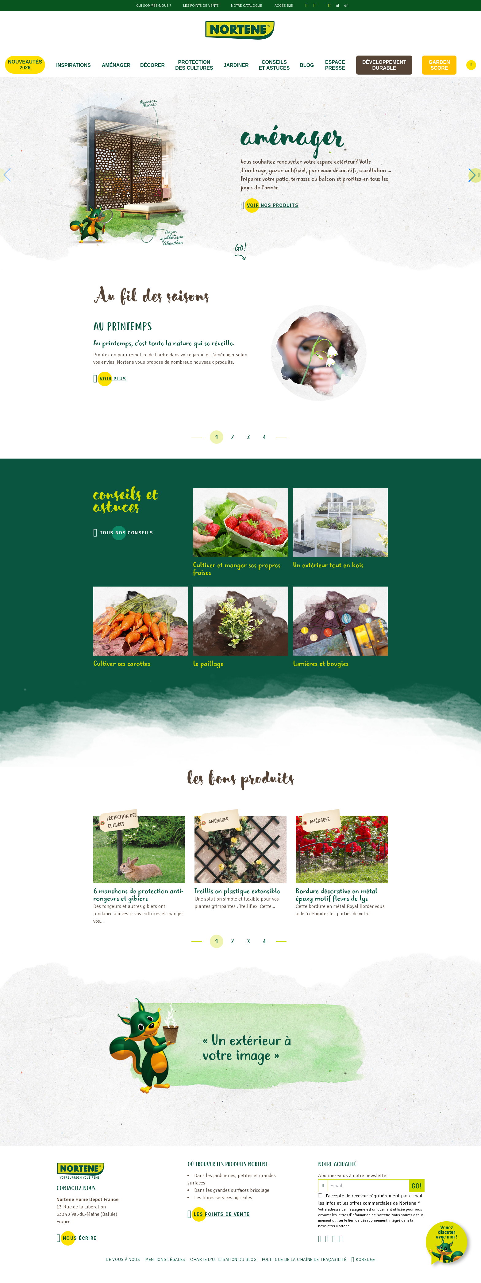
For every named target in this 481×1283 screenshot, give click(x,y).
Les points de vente (201, 5)
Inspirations (73, 65)
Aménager (116, 65)
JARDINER (236, 65)
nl (337, 5)
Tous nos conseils (126, 533)
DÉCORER (152, 65)
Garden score (439, 65)
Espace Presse (335, 65)
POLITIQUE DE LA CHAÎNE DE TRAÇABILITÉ (304, 1259)
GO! (417, 1186)
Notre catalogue (246, 5)
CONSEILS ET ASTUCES (274, 65)
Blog (307, 65)
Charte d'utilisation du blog (223, 1259)
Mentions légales (165, 1259)
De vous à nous (123, 1259)
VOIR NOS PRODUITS (272, 205)
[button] (473, 175)
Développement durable (384, 65)
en (346, 5)
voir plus (113, 379)
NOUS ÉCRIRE (80, 1238)
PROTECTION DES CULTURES (194, 65)
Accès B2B (284, 5)
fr (329, 5)
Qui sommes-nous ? (153, 5)
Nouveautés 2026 (25, 64)
